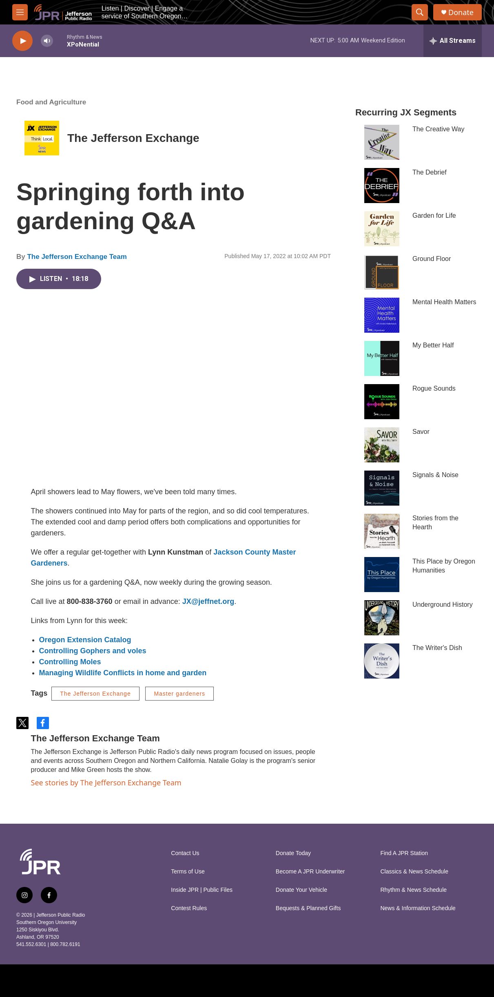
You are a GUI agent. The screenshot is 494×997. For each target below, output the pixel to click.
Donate (461, 12)
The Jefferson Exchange (133, 138)
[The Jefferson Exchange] (41, 138)
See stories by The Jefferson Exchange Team (106, 782)
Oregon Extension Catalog (85, 640)
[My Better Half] (381, 358)
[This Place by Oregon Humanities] (381, 574)
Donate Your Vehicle (301, 890)
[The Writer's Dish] (381, 661)
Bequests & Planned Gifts (308, 908)
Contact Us (185, 853)
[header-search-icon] (420, 12)
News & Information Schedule (417, 908)
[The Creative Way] (381, 142)
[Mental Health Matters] (381, 315)
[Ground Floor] (381, 272)
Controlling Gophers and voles (92, 651)
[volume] (47, 41)
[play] (22, 41)
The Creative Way (438, 129)
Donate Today (293, 853)
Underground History (442, 604)
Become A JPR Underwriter (310, 872)
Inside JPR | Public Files (202, 890)
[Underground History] (381, 617)
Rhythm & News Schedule (413, 890)
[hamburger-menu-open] (20, 12)
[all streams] (452, 40)
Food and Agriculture (51, 102)
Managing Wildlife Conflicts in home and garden (123, 673)
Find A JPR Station (404, 853)
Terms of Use (187, 872)
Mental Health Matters (444, 301)
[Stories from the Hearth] (381, 531)
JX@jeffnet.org (208, 601)
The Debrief (429, 172)
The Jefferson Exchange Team (76, 257)
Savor (421, 431)
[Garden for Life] (381, 228)
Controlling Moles (70, 662)
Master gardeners (179, 693)
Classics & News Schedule (414, 872)
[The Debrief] (381, 185)
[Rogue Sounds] (381, 401)
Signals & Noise (435, 474)
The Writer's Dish (437, 647)
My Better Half (433, 345)
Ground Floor (431, 258)
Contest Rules (189, 908)
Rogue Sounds (434, 388)
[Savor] (381, 444)
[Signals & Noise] (381, 488)
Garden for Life (434, 215)
